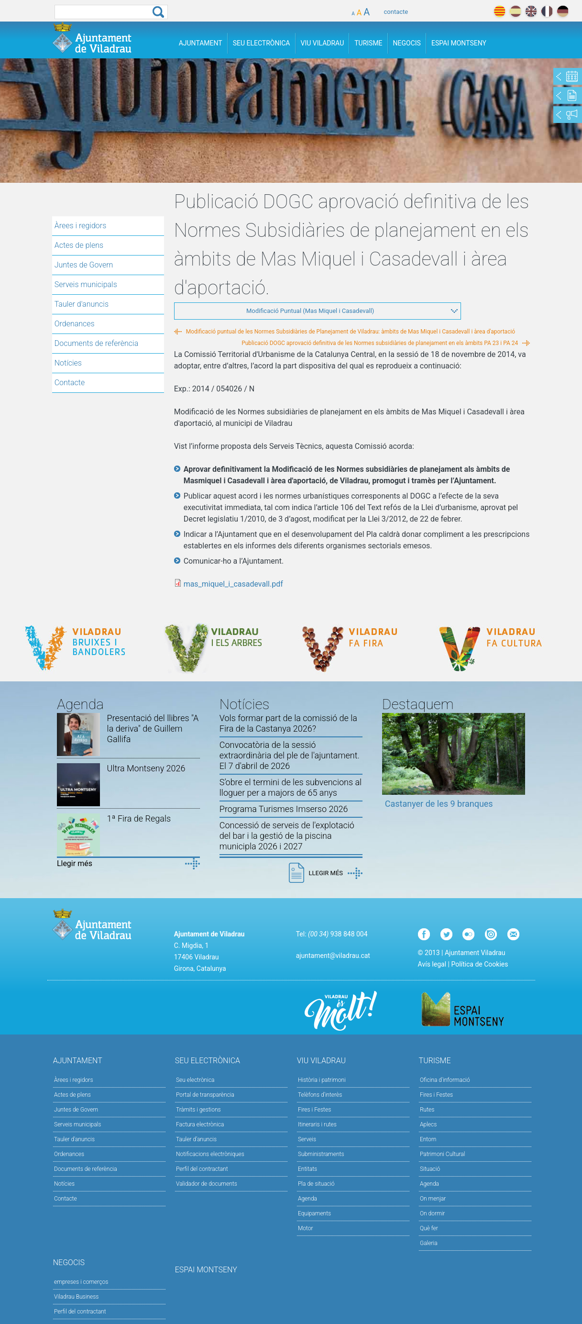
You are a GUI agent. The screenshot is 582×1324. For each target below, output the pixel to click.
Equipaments (314, 1213)
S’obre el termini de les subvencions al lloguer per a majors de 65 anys (291, 787)
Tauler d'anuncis (82, 304)
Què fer (429, 1228)
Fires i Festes (314, 1109)
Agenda (307, 1198)
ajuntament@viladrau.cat (333, 955)
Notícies (68, 362)
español (515, 11)
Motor (305, 1228)
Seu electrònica (195, 1080)
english (531, 11)
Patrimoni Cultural (442, 1154)
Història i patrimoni (322, 1080)
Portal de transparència (205, 1094)
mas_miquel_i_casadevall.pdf (233, 584)
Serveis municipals (86, 284)
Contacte (70, 382)
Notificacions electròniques (210, 1154)
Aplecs (428, 1124)
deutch (562, 11)
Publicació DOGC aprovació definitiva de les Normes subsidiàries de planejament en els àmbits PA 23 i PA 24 (380, 343)
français (546, 11)
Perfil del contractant (202, 1169)
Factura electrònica (200, 1124)
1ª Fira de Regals (139, 818)
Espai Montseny (458, 43)
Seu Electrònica (261, 43)
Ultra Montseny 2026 (146, 768)
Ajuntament (200, 43)
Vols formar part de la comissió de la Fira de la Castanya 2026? (288, 723)
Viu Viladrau (322, 43)
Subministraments (321, 1154)
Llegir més (74, 863)
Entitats (307, 1169)
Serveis (307, 1139)
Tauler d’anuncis (196, 1139)
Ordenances (75, 323)
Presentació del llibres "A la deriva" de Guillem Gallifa (153, 728)
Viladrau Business (76, 1296)
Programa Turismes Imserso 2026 (284, 809)
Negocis (407, 43)
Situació (430, 1169)
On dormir (432, 1213)
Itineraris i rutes (317, 1124)
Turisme (368, 43)
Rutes (427, 1109)
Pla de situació (316, 1183)
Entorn (428, 1139)
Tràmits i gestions (198, 1109)
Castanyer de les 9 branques (439, 804)
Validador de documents (206, 1183)
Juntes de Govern (84, 264)
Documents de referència (97, 343)
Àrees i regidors (81, 225)
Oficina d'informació (445, 1080)
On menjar (433, 1198)
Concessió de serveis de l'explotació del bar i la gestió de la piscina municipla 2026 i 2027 (287, 835)
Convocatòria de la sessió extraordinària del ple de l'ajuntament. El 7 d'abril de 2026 (290, 755)
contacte (396, 11)
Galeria (429, 1243)
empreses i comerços (81, 1282)
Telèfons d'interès (320, 1094)
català (499, 11)
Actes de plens (79, 245)
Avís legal (432, 964)
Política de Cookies (479, 964)
